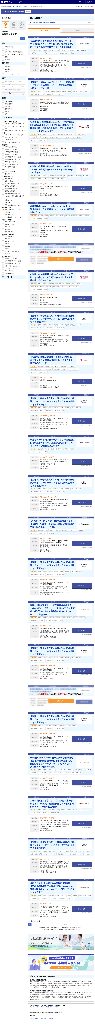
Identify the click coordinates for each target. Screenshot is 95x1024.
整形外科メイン (10, 246)
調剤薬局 (8, 47)
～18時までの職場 (11, 154)
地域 (5, 25)
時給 (12, 90)
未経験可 (8, 231)
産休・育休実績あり (12, 209)
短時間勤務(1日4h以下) (12, 157)
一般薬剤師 (9, 101)
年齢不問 (8, 226)
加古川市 (32, 1007)
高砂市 (52, 1007)
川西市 (57, 1007)
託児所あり (9, 212)
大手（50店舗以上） (12, 205)
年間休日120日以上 (11, 183)
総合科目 (8, 239)
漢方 (7, 249)
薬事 (7, 114)
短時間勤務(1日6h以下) (12, 159)
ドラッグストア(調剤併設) (13, 52)
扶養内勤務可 (9, 273)
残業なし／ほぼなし (12, 147)
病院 (7, 49)
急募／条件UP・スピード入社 (14, 130)
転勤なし (8, 200)
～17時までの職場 (11, 152)
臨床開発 (8, 109)
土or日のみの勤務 (10, 167)
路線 (13, 25)
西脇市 (42, 1007)
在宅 (7, 254)
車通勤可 (8, 174)
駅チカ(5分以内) (10, 171)
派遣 (7, 71)
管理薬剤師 (9, 104)
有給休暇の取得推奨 (12, 193)
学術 (7, 111)
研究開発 (8, 106)
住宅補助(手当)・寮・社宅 (13, 217)
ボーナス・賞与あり (12, 142)
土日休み (8, 178)
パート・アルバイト (11, 74)
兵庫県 (25, 6)
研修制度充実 (10, 214)
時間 (21, 25)
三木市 (47, 1007)
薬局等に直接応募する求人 (14, 123)
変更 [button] (22, 38)
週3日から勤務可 (10, 191)
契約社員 (8, 69)
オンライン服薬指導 (11, 251)
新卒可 (7, 229)
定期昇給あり (10, 140)
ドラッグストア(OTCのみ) (13, 54)
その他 (7, 59)
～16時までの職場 (11, 149)
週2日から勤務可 (10, 188)
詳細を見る (82, 63)
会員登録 (89, 2)
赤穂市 (38, 1007)
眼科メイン (9, 241)
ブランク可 (9, 271)
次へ (66, 924)
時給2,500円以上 (10, 137)
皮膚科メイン (9, 244)
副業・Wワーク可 (11, 221)
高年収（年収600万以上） (13, 135)
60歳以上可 (9, 224)
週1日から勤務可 (10, 186)
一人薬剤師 (9, 236)
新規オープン (9, 202)
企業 (7, 57)
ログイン (81, 2)
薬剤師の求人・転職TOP (7, 6)
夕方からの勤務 (10, 162)
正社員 (7, 66)
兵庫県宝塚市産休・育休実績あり (43, 22)
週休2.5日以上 (9, 181)
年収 (12, 81)
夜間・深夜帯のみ (11, 164)
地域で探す (19, 6)
